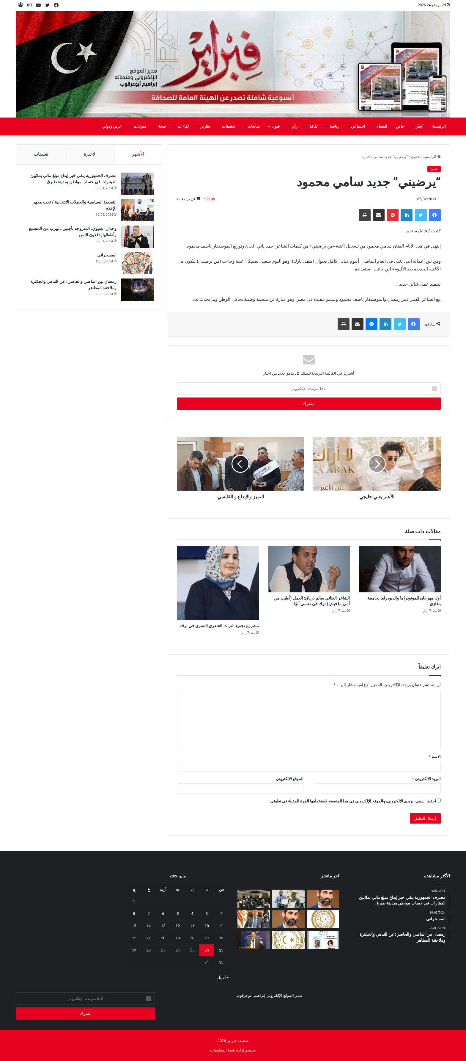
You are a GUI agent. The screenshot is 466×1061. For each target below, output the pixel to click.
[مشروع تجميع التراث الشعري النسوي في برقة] (218, 583)
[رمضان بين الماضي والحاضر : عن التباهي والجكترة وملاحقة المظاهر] (136, 290)
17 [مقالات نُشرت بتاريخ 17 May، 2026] (206, 938)
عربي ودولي (112, 126)
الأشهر (138, 154)
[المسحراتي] (136, 264)
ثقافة (313, 126)
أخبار (420, 126)
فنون (276, 126)
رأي (294, 126)
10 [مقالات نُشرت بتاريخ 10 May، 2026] (206, 926)
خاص (400, 126)
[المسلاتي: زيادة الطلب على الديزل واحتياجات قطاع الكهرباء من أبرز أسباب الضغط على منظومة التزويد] (323, 899)
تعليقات (41, 154)
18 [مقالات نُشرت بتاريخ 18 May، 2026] (192, 938)
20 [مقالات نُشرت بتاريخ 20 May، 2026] (163, 938)
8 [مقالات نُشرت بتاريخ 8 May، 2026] (134, 913)
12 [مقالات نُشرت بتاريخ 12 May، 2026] (178, 926)
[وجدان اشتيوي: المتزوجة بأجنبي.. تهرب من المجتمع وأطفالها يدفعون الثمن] (136, 237)
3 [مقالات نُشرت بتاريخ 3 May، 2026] (207, 913)
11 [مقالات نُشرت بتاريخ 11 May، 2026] (192, 926)
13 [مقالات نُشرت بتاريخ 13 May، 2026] (163, 926)
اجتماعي (358, 126)
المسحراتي (106, 255)
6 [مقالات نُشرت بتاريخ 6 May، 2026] (163, 913)
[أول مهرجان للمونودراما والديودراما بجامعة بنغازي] (400, 569)
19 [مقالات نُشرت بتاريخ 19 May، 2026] (178, 938)
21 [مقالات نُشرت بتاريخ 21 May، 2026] (149, 938)
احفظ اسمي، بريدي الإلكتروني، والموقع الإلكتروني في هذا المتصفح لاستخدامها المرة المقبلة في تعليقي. (352, 801)
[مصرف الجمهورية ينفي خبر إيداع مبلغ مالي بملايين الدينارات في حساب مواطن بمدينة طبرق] (136, 184)
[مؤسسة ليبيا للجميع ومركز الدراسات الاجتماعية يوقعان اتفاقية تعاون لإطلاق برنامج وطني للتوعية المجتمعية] (288, 899)
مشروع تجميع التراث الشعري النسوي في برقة (219, 625)
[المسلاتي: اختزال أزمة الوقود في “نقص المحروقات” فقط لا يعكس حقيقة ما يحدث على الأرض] (288, 919)
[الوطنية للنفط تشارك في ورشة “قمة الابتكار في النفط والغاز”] (253, 940)
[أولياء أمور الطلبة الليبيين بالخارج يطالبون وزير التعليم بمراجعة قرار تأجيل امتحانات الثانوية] (323, 919)
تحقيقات (229, 126)
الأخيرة (90, 154)
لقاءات (183, 126)
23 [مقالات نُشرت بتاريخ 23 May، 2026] (221, 950)
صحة (162, 126)
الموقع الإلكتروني (289, 779)
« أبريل (223, 977)
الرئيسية (439, 126)
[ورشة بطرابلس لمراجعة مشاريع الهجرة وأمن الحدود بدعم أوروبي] (253, 899)
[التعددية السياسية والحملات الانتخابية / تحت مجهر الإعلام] (136, 211)
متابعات (254, 126)
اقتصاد (382, 126)
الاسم (435, 756)
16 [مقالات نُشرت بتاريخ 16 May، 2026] (221, 938)
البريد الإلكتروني (426, 779)
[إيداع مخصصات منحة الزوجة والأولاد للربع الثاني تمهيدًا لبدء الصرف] (288, 940)
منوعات (140, 126)
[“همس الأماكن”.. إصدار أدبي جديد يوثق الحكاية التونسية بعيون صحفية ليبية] (323, 940)
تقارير (205, 126)
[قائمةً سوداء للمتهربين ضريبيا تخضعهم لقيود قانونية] (253, 919)
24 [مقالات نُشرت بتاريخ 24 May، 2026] (206, 950)
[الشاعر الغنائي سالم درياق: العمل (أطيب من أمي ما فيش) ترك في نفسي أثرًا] (309, 569)
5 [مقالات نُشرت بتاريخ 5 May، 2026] (178, 913)
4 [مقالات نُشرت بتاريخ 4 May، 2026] (192, 913)
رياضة (334, 126)
